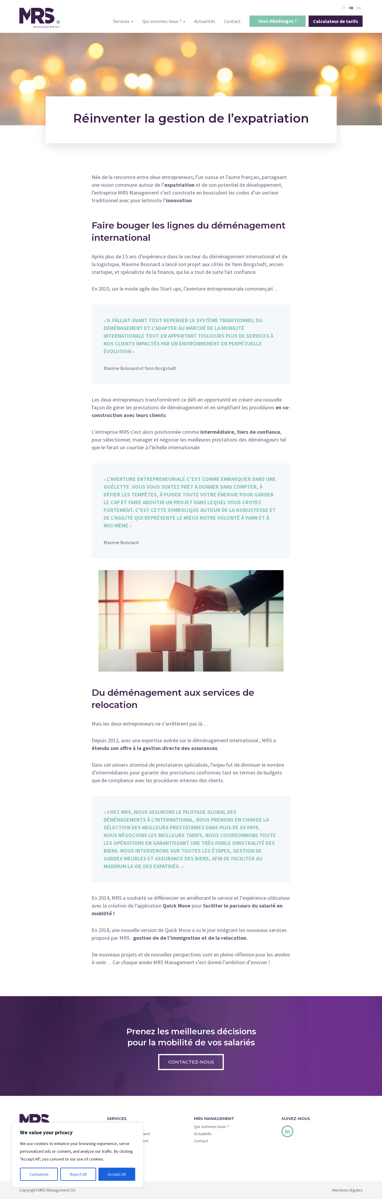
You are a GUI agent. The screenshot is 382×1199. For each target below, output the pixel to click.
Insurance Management (127, 1141)
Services (123, 21)
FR (351, 8)
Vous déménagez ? (277, 21)
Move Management (124, 1126)
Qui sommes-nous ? (211, 1126)
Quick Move (117, 1155)
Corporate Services (124, 1148)
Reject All (78, 1174)
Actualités (204, 21)
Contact (232, 21)
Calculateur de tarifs (335, 21)
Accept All (117, 1174)
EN (359, 8)
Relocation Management (128, 1133)
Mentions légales (347, 1190)
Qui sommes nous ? (163, 21)
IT (344, 8)
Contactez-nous (191, 1062)
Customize (39, 1174)
